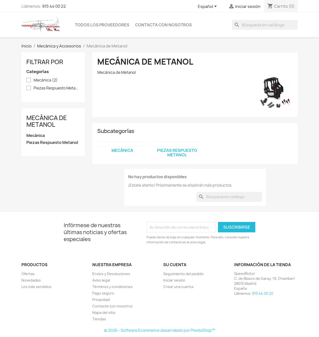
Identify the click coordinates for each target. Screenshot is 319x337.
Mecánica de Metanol (46, 121)
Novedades (31, 280)
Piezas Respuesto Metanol (57, 88)
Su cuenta (174, 264)
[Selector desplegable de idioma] (208, 7)
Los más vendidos (36, 286)
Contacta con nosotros (163, 25)
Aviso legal (101, 280)
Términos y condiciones (112, 286)
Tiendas (99, 319)
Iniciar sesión (174, 280)
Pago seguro (103, 293)
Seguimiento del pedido (183, 273)
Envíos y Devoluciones (111, 273)
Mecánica (46, 80)
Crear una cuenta (178, 286)
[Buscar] (265, 25)
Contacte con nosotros (112, 306)
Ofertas (28, 273)
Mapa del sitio (103, 312)
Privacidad (101, 299)
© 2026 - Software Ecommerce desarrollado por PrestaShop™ (159, 330)
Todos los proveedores (102, 25)
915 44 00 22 (54, 6)
